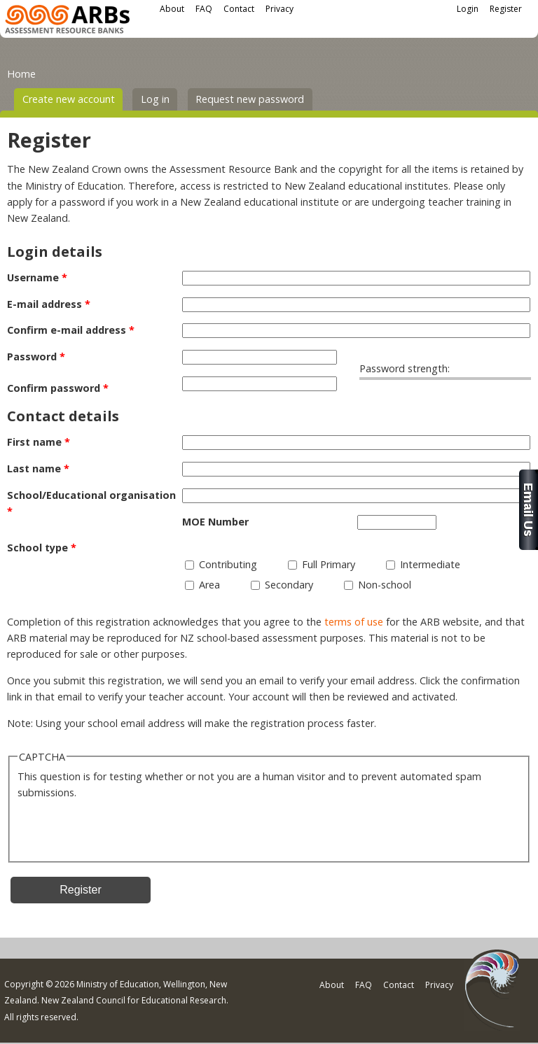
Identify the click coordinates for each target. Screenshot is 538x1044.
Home (21, 73)
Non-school (384, 584)
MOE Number (215, 521)
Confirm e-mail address (70, 330)
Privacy (279, 9)
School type (41, 547)
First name (38, 442)
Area (209, 584)
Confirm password (58, 388)
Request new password (249, 99)
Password (36, 356)
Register (506, 9)
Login (467, 9)
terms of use (353, 621)
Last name (38, 468)
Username (37, 277)
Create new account (72, 98)
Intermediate (430, 564)
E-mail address (48, 304)
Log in (155, 99)
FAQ (203, 9)
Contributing (228, 564)
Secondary (289, 584)
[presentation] (124, 827)
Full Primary (328, 564)
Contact (238, 9)
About (172, 9)
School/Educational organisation (91, 503)
